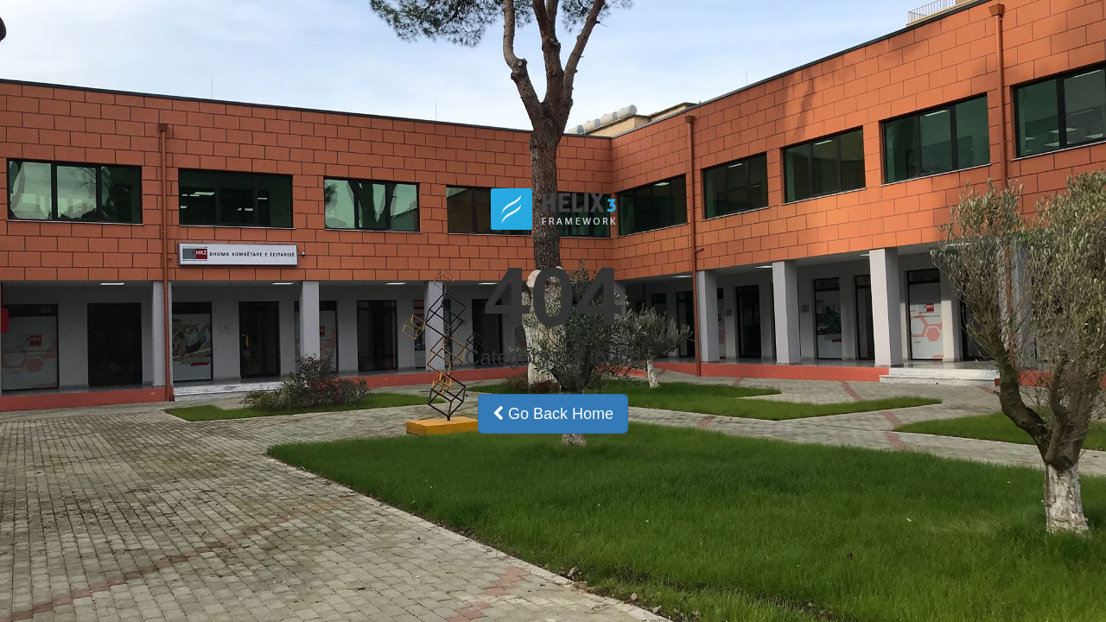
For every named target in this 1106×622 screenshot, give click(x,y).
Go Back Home (553, 413)
